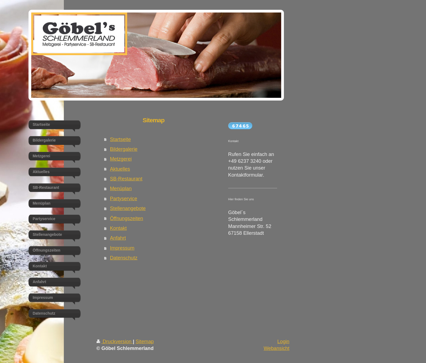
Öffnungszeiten (126, 218)
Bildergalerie (123, 149)
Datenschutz (123, 258)
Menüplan (121, 188)
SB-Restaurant (126, 179)
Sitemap (145, 341)
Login (283, 341)
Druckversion (114, 341)
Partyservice (123, 198)
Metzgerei (121, 159)
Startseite (120, 139)
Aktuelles (120, 169)
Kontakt (118, 228)
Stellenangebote (128, 208)
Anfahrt (118, 238)
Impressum (122, 248)
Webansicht (276, 348)
